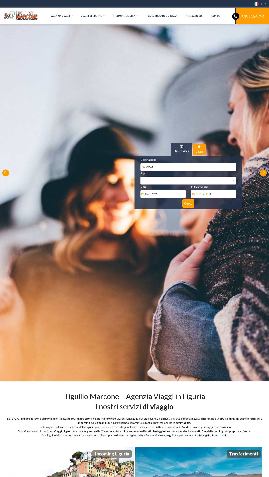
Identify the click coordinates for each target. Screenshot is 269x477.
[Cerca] (188, 203)
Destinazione (148, 159)
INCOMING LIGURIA (124, 16)
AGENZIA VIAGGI (60, 16)
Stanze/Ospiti (199, 186)
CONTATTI (217, 16)
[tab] (181, 149)
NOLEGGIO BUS (194, 16)
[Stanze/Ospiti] (213, 194)
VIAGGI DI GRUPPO (91, 16)
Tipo (143, 173)
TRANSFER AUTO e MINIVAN (161, 16)
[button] (259, 4)
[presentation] (5, 172)
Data (143, 186)
